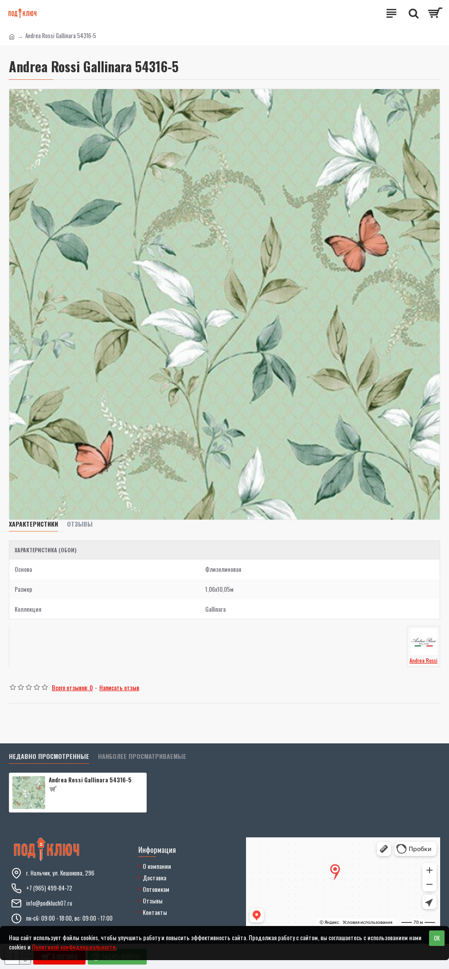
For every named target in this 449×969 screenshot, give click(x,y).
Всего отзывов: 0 (72, 687)
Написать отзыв (119, 687)
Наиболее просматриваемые (142, 756)
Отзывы (80, 524)
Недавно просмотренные (49, 756)
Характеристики (33, 524)
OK (437, 938)
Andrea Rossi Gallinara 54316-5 (90, 780)
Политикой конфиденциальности (74, 946)
